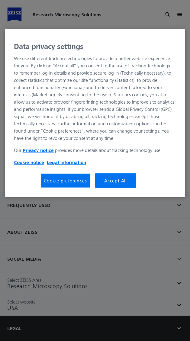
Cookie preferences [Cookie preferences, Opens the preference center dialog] (65, 180)
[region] (95, 113)
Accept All (115, 180)
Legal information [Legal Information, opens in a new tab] (66, 162)
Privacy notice (38, 150)
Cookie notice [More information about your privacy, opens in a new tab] (29, 162)
